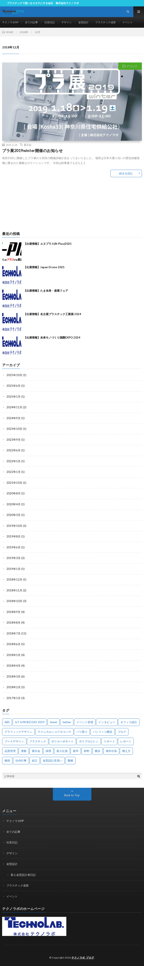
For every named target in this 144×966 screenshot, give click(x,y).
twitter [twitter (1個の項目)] (66, 722)
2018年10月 (14, 601)
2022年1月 (13, 472)
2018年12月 (14, 579)
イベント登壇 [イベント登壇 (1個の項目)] (84, 722)
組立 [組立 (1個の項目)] (34, 760)
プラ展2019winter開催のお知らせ (32, 150)
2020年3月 (13, 515)
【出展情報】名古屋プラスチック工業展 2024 (52, 314)
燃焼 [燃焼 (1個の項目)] (7, 760)
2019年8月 (13, 536)
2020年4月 (13, 504)
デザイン (66, 22)
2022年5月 (13, 461)
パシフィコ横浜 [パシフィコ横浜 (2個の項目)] (102, 731)
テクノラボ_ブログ (82, 957)
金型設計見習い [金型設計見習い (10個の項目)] (52, 760)
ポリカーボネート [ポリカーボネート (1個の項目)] (62, 741)
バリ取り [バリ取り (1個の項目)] (82, 731)
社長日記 (50, 22)
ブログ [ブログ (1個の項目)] (122, 731)
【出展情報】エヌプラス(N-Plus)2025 (48, 243)
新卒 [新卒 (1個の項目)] (76, 751)
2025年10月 (14, 375)
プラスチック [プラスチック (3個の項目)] (37, 741)
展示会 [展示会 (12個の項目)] (36, 751)
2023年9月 (13, 439)
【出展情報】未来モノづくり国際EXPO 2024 (52, 337)
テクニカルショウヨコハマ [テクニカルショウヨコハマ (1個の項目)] (54, 731)
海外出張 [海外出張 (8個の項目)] (111, 751)
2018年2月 (13, 687)
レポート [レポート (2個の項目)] (125, 741)
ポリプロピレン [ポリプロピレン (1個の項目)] (88, 741)
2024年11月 (14, 407)
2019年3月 (13, 558)
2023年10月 (14, 428)
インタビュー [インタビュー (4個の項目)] (106, 722)
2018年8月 (13, 622)
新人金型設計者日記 (23, 874)
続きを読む (126, 173)
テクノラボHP (10, 22)
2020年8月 (13, 493)
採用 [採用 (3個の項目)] (48, 751)
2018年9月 (13, 612)
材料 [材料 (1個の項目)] (86, 751)
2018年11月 (14, 590)
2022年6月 (13, 450)
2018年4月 (13, 665)
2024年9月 (13, 418)
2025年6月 (13, 385)
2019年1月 (13, 569)
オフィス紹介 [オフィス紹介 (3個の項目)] (128, 722)
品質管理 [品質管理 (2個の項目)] (10, 751)
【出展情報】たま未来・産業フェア (46, 290)
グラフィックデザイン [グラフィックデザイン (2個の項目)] (18, 731)
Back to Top (72, 795)
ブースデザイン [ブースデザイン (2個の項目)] (14, 741)
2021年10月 (14, 482)
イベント (127, 22)
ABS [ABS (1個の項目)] (7, 722)
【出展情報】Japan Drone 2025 (44, 267)
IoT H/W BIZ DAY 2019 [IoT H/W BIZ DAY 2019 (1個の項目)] (30, 722)
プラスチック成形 (105, 22)
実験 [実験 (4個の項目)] (24, 751)
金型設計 (83, 22)
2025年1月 (13, 396)
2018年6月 (13, 644)
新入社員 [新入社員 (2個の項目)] (62, 751)
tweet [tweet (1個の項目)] (53, 722)
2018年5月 (13, 655)
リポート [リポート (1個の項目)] (109, 741)
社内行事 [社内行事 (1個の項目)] (21, 760)
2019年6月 (13, 547)
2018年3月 (13, 676)
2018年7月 (13, 633)
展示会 (27, 144)
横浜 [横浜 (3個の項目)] (97, 751)
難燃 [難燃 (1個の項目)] (70, 760)
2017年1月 (13, 698)
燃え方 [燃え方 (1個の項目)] (126, 751)
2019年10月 (14, 525)
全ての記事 (31, 22)
